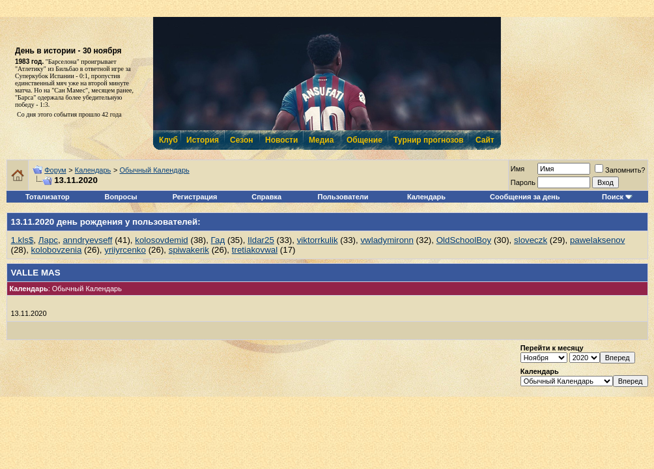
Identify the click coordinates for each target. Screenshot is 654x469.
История (202, 140)
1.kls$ (22, 240)
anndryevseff (87, 240)
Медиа (321, 140)
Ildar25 (261, 240)
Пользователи (343, 197)
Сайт (485, 140)
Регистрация (195, 197)
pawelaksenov (597, 240)
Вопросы (121, 197)
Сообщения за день (525, 197)
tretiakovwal (254, 250)
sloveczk (530, 240)
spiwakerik (189, 250)
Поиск (612, 197)
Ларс (48, 240)
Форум (55, 170)
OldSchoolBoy (463, 240)
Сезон (241, 140)
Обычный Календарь (155, 170)
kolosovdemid (161, 240)
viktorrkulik (317, 240)
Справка (266, 197)
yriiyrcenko (125, 250)
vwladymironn (386, 240)
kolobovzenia (56, 250)
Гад (218, 240)
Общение (364, 140)
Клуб (168, 140)
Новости (280, 140)
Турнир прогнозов (427, 140)
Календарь (93, 170)
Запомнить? (620, 170)
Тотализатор (47, 197)
